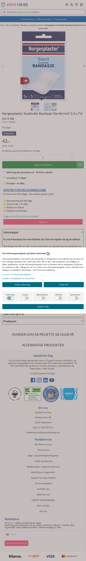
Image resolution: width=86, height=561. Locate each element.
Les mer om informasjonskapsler (16, 274)
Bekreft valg (43, 306)
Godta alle (63, 284)
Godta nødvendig (22, 284)
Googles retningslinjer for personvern (18, 278)
